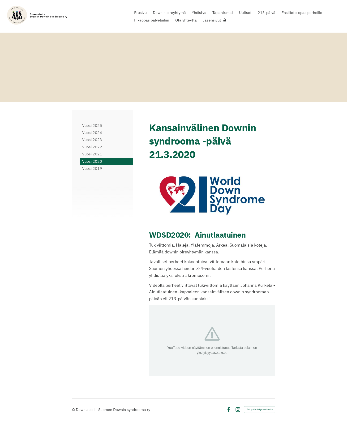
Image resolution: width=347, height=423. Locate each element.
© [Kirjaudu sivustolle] (74, 409)
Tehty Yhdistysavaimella (260, 409)
